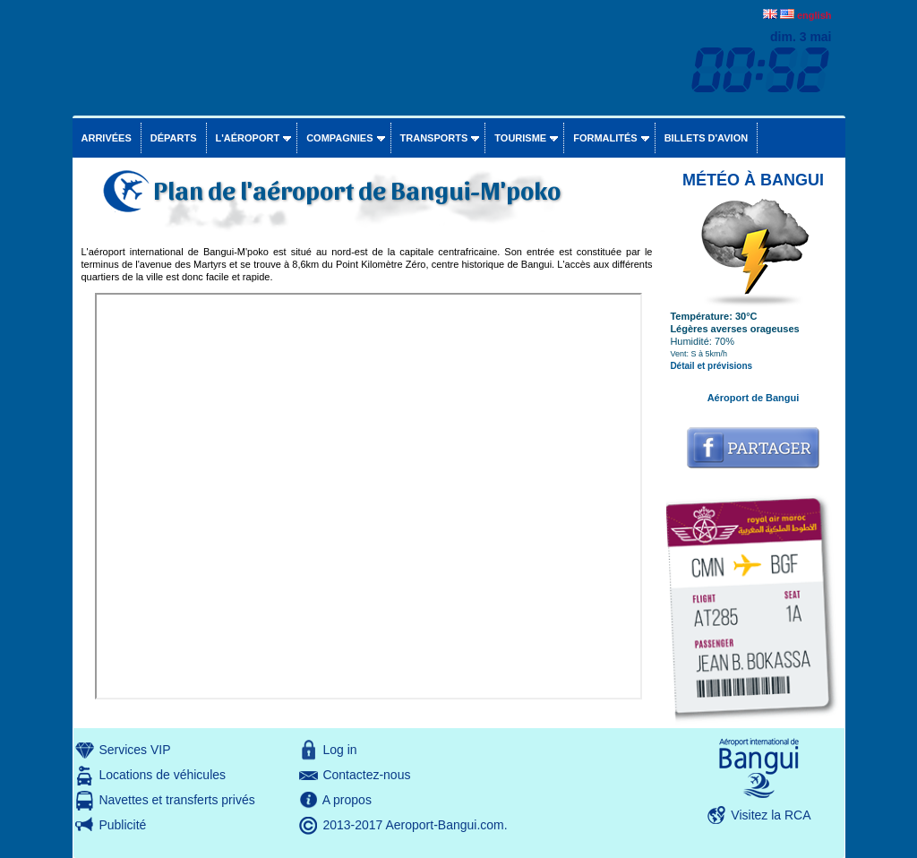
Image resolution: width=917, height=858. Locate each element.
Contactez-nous (366, 775)
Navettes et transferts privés (176, 800)
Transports (434, 138)
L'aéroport (248, 138)
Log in (339, 749)
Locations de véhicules (162, 775)
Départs (173, 138)
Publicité (122, 825)
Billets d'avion (706, 138)
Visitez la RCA (770, 815)
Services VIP (134, 749)
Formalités (605, 138)
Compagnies (339, 138)
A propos (347, 800)
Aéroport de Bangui (753, 397)
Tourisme (520, 138)
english (814, 15)
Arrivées (106, 138)
